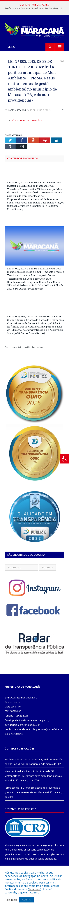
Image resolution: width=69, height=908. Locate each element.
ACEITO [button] (26, 899)
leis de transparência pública (21, 858)
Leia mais (34, 889)
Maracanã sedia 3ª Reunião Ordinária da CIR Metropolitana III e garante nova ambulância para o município (33, 776)
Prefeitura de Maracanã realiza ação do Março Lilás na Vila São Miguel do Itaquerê (35, 8)
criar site (27, 845)
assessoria (30, 849)
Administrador (17, 110)
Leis (62, 110)
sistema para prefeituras (50, 845)
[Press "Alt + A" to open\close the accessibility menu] (64, 458)
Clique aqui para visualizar (27, 120)
